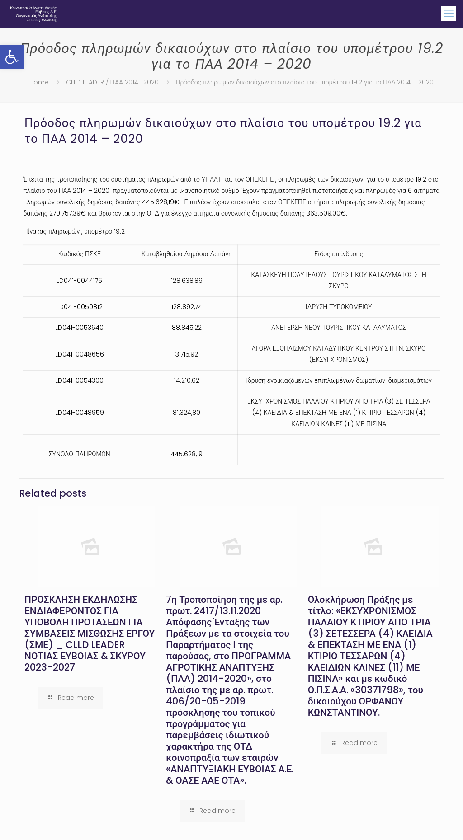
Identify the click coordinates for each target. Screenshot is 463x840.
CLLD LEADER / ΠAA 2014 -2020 (112, 82)
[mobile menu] (448, 13)
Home (39, 82)
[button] (12, 57)
